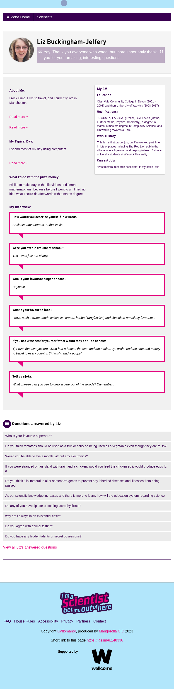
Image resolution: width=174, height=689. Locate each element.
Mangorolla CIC (111, 631)
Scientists (44, 17)
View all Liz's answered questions (30, 547)
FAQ (7, 621)
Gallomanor (66, 631)
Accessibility (48, 621)
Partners (83, 621)
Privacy (67, 621)
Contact (99, 621)
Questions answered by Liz (36, 424)
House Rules (24, 621)
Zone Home (20, 17)
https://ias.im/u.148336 (105, 640)
